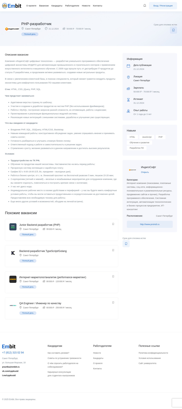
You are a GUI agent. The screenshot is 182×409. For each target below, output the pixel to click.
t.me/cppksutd (9, 375)
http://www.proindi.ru (149, 224)
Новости (86, 5)
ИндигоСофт (148, 167)
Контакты (97, 5)
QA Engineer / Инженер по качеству (40, 303)
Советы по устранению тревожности (64, 358)
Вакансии (44, 5)
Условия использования (150, 358)
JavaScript (146, 137)
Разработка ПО (137, 148)
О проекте (31, 5)
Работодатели (72, 5)
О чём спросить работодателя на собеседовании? (63, 365)
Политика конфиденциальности (153, 353)
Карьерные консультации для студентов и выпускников (61, 374)
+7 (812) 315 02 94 (13, 352)
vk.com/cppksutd (10, 371)
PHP (161, 137)
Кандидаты (56, 5)
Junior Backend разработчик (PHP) (39, 224)
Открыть (145, 172)
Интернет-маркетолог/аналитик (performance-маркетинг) (52, 277)
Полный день (30, 34)
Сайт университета (147, 363)
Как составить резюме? (58, 353)
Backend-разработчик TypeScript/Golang (43, 251)
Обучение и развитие (139, 142)
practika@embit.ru (11, 367)
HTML (132, 137)
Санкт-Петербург (33, 29)
